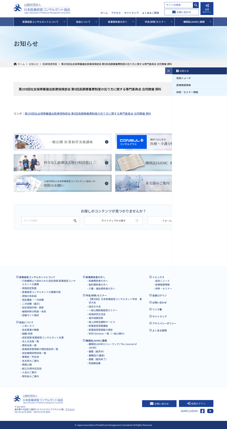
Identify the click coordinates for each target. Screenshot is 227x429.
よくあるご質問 (150, 12)
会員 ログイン (207, 8)
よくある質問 (159, 330)
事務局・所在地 (30, 356)
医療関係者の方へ (98, 280)
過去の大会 (95, 306)
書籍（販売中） (97, 351)
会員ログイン (159, 295)
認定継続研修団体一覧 (34, 353)
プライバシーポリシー (164, 323)
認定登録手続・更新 (33, 307)
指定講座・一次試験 (33, 299)
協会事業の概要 (30, 329)
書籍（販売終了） (98, 359)
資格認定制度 (29, 288)
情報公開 (27, 364)
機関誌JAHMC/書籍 (96, 340)
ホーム (104, 12)
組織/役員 (27, 333)
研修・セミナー (163, 288)
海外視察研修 (96, 318)
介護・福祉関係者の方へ (102, 288)
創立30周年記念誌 (32, 368)
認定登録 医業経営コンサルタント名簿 (43, 337)
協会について (26, 322)
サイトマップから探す (113, 220)
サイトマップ (131, 12)
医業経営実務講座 (98, 325)
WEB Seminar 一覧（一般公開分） (107, 333)
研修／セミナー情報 (187, 92)
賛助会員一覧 (29, 345)
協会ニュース (183, 78)
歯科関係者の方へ (98, 284)
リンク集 (157, 309)
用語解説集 (95, 363)
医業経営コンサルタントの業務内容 (41, 292)
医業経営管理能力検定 (101, 329)
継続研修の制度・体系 (34, 311)
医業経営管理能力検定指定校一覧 (40, 349)
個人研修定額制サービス (102, 322)
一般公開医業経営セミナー (103, 310)
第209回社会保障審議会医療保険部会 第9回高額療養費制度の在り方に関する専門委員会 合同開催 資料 (88, 113)
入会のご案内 (29, 372)
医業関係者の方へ (95, 277)
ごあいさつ (28, 325)
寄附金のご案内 (30, 376)
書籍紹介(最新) (97, 355)
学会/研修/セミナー (96, 295)
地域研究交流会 (97, 314)
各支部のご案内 (30, 360)
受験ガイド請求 (30, 315)
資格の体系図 (29, 296)
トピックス (158, 277)
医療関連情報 (50, 64)
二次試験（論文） (31, 303)
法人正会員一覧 (30, 341)
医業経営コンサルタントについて (37, 277)
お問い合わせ (181, 12)
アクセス (116, 12)
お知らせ (34, 64)
